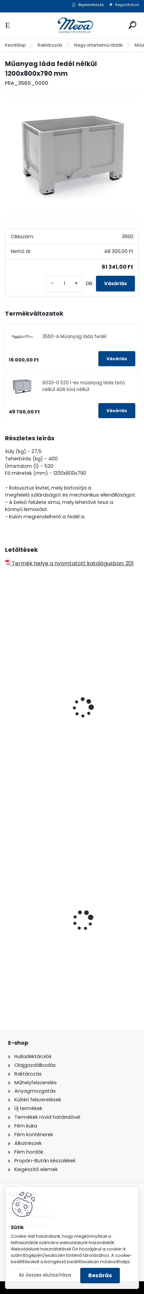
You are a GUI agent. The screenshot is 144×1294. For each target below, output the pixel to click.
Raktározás (50, 45)
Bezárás (100, 1275)
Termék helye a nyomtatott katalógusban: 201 (69, 563)
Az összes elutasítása (45, 1275)
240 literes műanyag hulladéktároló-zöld (64, 949)
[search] (132, 24)
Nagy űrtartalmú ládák (98, 45)
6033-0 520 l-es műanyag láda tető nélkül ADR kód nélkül (83, 386)
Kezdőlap (15, 45)
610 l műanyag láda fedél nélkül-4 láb (59, 740)
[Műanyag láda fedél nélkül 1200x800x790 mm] (72, 154)
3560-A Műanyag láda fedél (74, 336)
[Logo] (72, 25)
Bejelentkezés (91, 4)
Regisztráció (127, 4)
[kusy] (64, 283)
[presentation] (8, 698)
